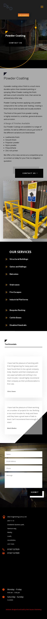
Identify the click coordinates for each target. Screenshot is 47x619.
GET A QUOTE (23, 15)
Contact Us (15, 43)
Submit (35, 492)
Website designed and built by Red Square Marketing (23, 609)
